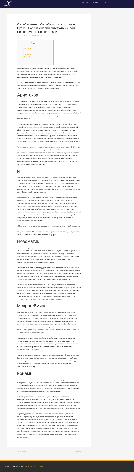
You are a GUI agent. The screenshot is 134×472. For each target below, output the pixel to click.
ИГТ (24, 51)
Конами (26, 60)
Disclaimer (28, 466)
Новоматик (27, 54)
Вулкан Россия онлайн (35, 127)
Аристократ (27, 48)
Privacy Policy (39, 466)
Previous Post (21, 452)
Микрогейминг (28, 57)
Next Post (78, 452)
